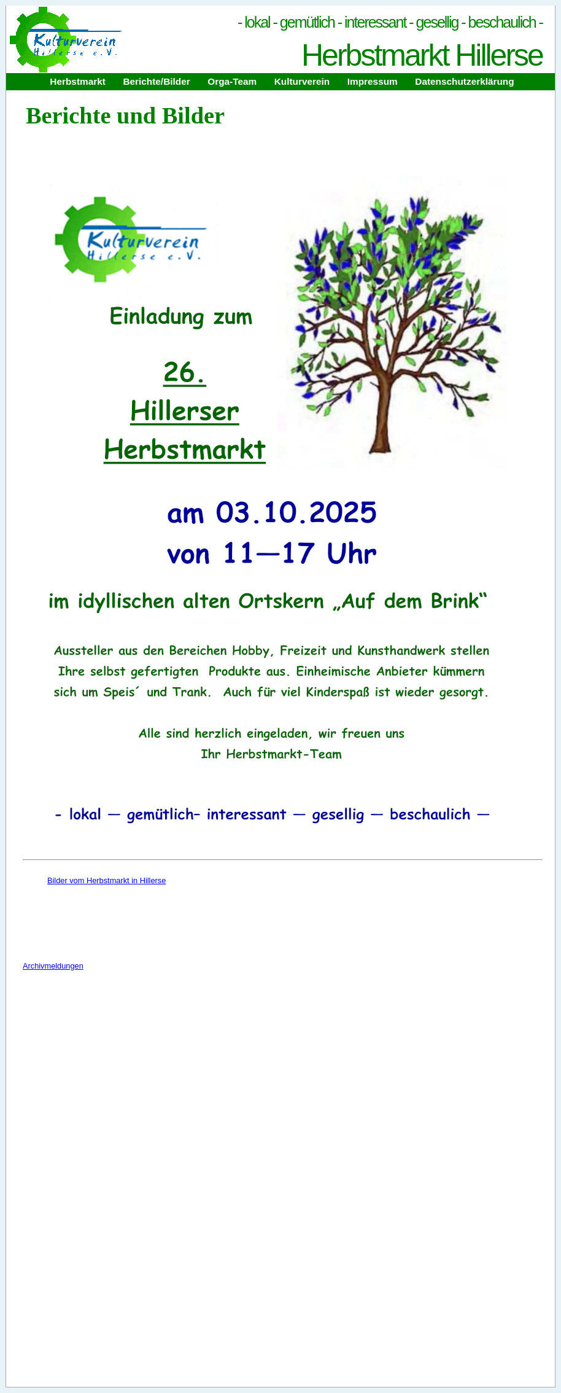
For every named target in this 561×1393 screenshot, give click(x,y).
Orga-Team (232, 81)
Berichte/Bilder (156, 81)
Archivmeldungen (53, 965)
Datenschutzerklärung (464, 81)
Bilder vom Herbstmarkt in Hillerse (106, 880)
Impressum (372, 81)
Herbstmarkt (77, 81)
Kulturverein (302, 81)
